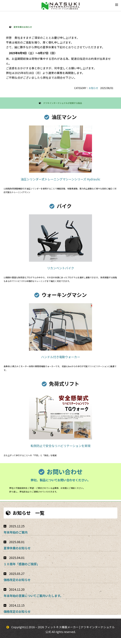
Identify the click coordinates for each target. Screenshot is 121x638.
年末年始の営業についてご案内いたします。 (33, 595)
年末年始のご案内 (16, 532)
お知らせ (93, 88)
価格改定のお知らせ (17, 580)
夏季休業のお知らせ (17, 548)
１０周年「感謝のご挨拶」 (22, 564)
